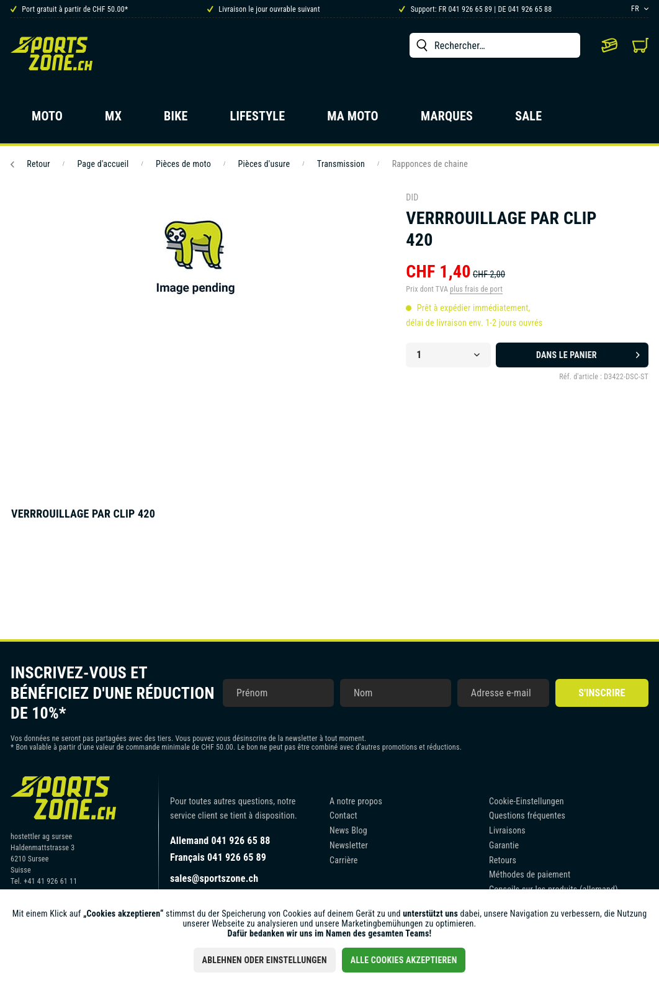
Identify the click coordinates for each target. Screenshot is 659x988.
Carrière (344, 860)
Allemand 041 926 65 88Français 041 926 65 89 (220, 849)
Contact (343, 815)
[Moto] (47, 119)
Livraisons (507, 830)
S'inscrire (601, 693)
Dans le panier (588, 352)
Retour (30, 164)
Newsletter (349, 845)
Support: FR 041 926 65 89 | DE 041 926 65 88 (475, 9)
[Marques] (447, 119)
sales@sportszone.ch (214, 878)
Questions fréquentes (527, 815)
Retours (502, 860)
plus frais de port (476, 289)
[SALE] (528, 119)
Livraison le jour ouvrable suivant (263, 9)
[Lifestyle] (258, 119)
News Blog (348, 830)
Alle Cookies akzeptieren (404, 960)
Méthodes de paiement (529, 874)
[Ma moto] (353, 119)
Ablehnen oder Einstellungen (264, 960)
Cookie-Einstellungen (526, 801)
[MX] (113, 119)
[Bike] (176, 119)
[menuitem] (495, 45)
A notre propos (356, 801)
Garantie (504, 845)
